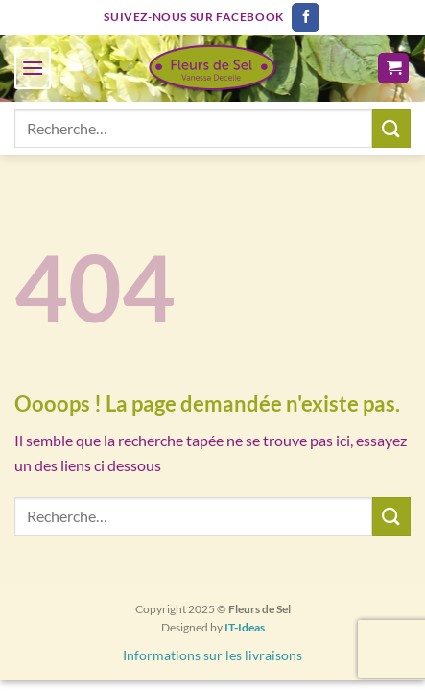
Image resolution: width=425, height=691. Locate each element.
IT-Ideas (244, 627)
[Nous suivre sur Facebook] (305, 17)
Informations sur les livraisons (212, 655)
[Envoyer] (391, 128)
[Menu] (32, 67)
